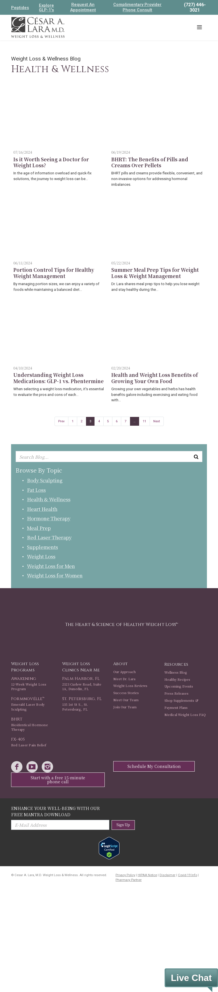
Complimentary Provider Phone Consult (137, 7)
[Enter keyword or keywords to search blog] (109, 456)
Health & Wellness (48, 499)
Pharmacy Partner (129, 880)
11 (144, 421)
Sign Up (123, 824)
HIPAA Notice (147, 875)
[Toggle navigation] (199, 27)
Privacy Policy (125, 875)
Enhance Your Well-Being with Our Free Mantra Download (55, 811)
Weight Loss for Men (51, 565)
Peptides (20, 7)
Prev (61, 421)
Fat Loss (36, 489)
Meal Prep (39, 527)
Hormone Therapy (48, 518)
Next (156, 421)
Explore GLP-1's (46, 7)
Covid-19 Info (187, 875)
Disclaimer (167, 875)
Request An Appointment (83, 7)
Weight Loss (41, 556)
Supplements (42, 546)
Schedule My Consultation (154, 766)
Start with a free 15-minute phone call (58, 779)
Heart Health (42, 508)
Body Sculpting (44, 480)
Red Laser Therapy (49, 537)
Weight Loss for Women (55, 575)
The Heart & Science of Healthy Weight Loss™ (121, 624)
